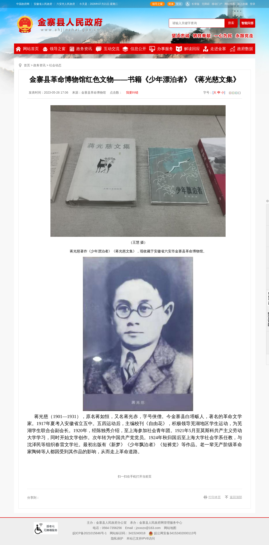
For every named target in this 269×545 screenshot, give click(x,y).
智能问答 (247, 23)
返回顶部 (236, 497)
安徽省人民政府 (43, 3)
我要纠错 (132, 92)
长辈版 (196, 3)
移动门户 (217, 3)
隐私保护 (117, 538)
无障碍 (206, 3)
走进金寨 (214, 49)
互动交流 (107, 49)
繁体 (178, 3)
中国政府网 (22, 3)
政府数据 (241, 49)
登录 (252, 3)
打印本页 (214, 497)
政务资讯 (81, 49)
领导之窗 (157, 3)
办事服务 (161, 49)
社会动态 (55, 65)
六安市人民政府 (66, 3)
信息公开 (134, 49)
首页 (27, 65)
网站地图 (229, 3)
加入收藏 (242, 3)
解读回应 (188, 49)
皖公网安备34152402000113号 (175, 533)
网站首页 (27, 49)
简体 (171, 3)
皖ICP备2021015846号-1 (90, 533)
